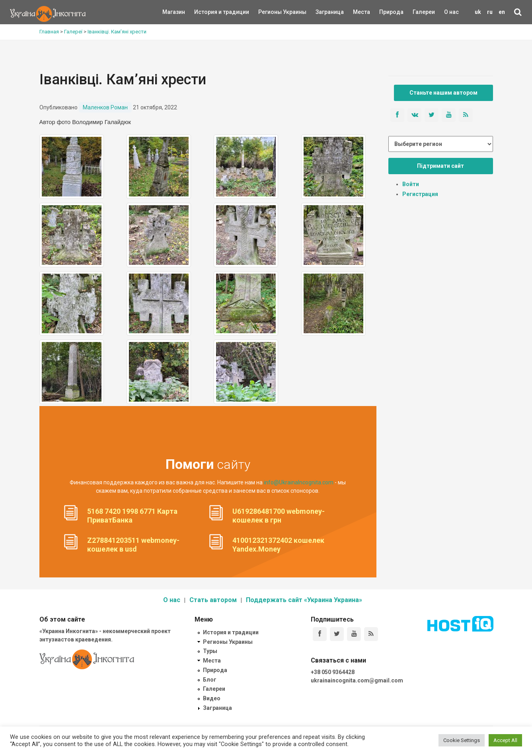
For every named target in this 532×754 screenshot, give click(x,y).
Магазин (173, 12)
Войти (410, 184)
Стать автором (213, 600)
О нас (451, 12)
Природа (385, 12)
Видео (211, 698)
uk (478, 12)
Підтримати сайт (440, 166)
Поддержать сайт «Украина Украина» (304, 600)
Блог (209, 679)
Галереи (424, 12)
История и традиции (208, 12)
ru (490, 12)
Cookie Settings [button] (461, 740)
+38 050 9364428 (333, 672)
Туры (210, 651)
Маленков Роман (105, 107)
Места (357, 12)
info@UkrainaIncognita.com (298, 482)
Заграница (323, 12)
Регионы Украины (270, 12)
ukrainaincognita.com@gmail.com (357, 680)
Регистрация (420, 194)
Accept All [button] (505, 740)
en (502, 12)
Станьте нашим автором (443, 92)
